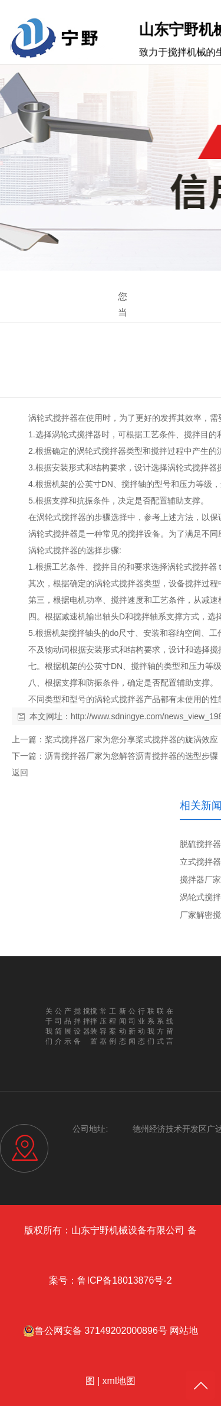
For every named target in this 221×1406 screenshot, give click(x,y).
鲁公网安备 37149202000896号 (95, 1331)
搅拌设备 (143, 533)
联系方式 (160, 1026)
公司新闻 (132, 1026)
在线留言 (169, 1026)
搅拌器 (65, 418)
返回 (20, 772)
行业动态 (141, 1026)
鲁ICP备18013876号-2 (124, 1280)
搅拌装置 (93, 1026)
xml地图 (119, 1381)
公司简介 (58, 1026)
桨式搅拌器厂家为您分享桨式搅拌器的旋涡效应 (131, 739)
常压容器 (103, 1026)
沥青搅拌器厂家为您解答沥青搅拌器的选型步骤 (131, 756)
